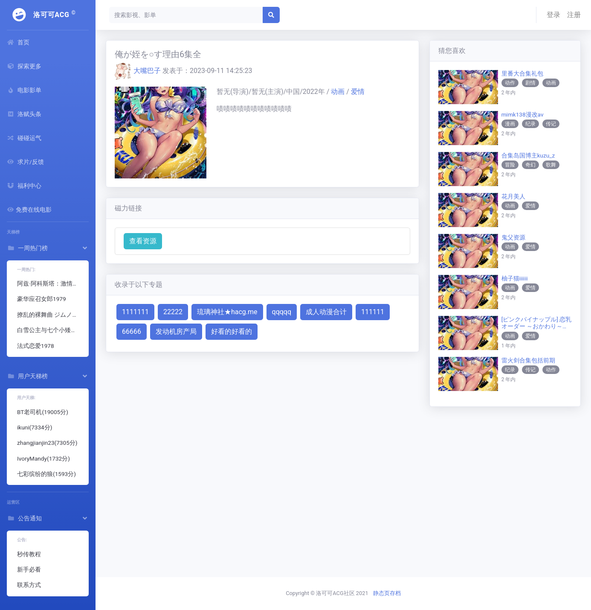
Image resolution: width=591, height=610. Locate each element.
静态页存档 (387, 593)
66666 (131, 331)
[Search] (186, 15)
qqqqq (281, 312)
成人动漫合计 (326, 312)
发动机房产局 (176, 331)
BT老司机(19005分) (42, 412)
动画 (338, 92)
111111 (372, 312)
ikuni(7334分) (34, 427)
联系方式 (29, 584)
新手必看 (29, 569)
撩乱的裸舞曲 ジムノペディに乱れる (51, 314)
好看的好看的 (231, 331)
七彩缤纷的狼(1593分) (46, 473)
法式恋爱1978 (35, 345)
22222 (173, 312)
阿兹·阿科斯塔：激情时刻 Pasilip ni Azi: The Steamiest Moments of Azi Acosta (51, 283)
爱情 (358, 92)
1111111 (135, 312)
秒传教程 (29, 554)
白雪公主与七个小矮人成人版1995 (51, 330)
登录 (553, 15)
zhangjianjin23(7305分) (47, 442)
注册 (574, 15)
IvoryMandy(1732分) (43, 458)
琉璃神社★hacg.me (227, 312)
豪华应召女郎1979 (41, 298)
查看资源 (142, 241)
